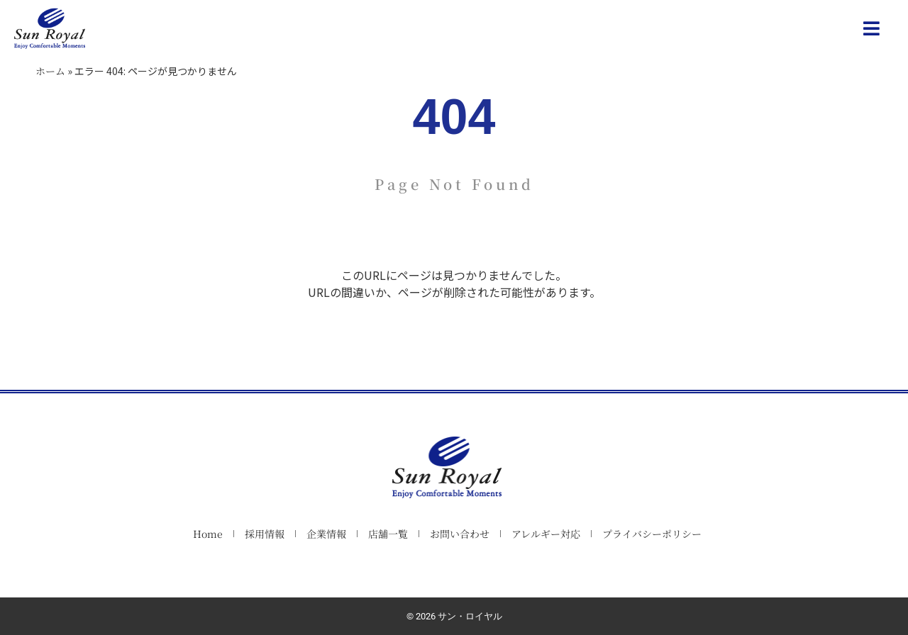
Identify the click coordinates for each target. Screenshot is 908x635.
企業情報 (326, 534)
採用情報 (264, 534)
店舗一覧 (388, 534)
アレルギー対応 (545, 534)
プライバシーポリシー (652, 534)
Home (208, 534)
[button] (872, 28)
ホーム (50, 71)
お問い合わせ (459, 534)
